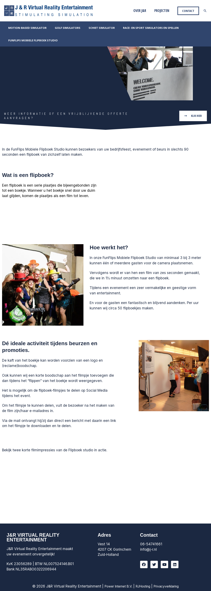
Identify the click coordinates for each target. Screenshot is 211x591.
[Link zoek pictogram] (205, 11)
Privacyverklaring (169, 586)
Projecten (162, 10)
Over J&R (141, 10)
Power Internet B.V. (115, 586)
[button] (192, 116)
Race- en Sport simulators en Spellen (141, 28)
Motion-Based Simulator (26, 28)
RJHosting (142, 586)
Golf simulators (63, 28)
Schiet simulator (94, 28)
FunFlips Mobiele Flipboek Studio (31, 40)
